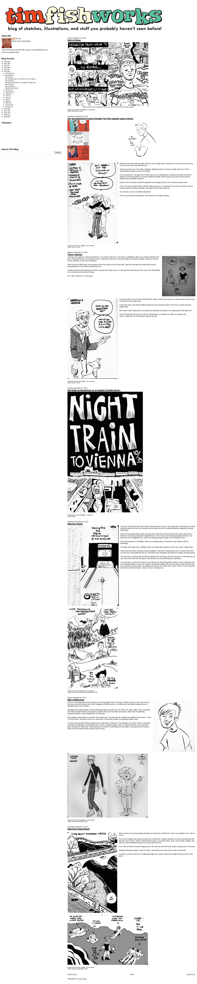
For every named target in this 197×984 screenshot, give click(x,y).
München (80, 692)
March (8, 103)
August (8, 93)
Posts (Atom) (82, 979)
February (9, 105)
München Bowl (74, 524)
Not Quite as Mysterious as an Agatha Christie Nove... (21, 82)
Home (132, 974)
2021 (6, 63)
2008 (6, 116)
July (7, 95)
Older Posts (191, 974)
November (9, 75)
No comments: (91, 109)
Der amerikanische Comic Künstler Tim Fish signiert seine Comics (100, 118)
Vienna (78, 247)
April (7, 101)
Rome (77, 111)
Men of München (75, 700)
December (9, 73)
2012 (6, 108)
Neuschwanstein (89, 692)
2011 (6, 110)
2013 (6, 71)
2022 (6, 61)
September (9, 92)
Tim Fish (18, 39)
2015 (6, 67)
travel (80, 111)
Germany (74, 692)
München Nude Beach (78, 829)
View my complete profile (10, 52)
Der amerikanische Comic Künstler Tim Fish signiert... (21, 79)
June (7, 97)
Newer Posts (72, 974)
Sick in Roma (74, 40)
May (7, 99)
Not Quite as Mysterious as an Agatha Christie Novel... (94, 390)
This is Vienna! (74, 254)
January (8, 106)
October (8, 90)
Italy (73, 111)
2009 (6, 114)
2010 (6, 112)
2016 (6, 65)
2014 (6, 69)
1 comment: (89, 515)
